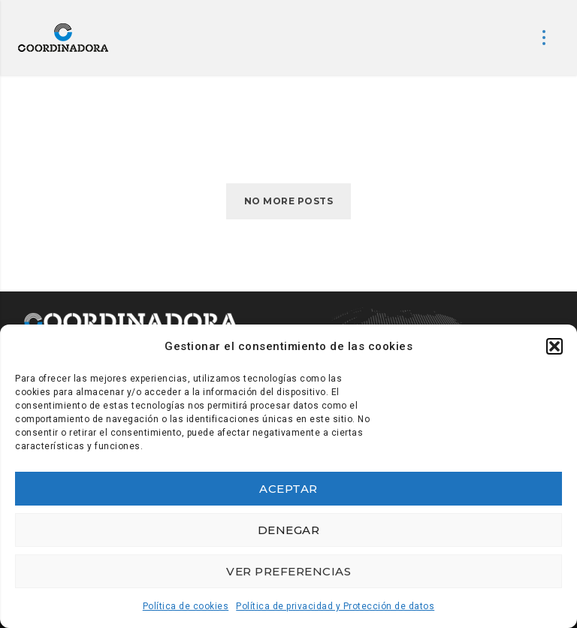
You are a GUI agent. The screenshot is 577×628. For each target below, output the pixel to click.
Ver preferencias (288, 571)
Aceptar (288, 489)
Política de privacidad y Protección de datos (335, 606)
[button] (554, 346)
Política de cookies (186, 606)
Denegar (289, 530)
